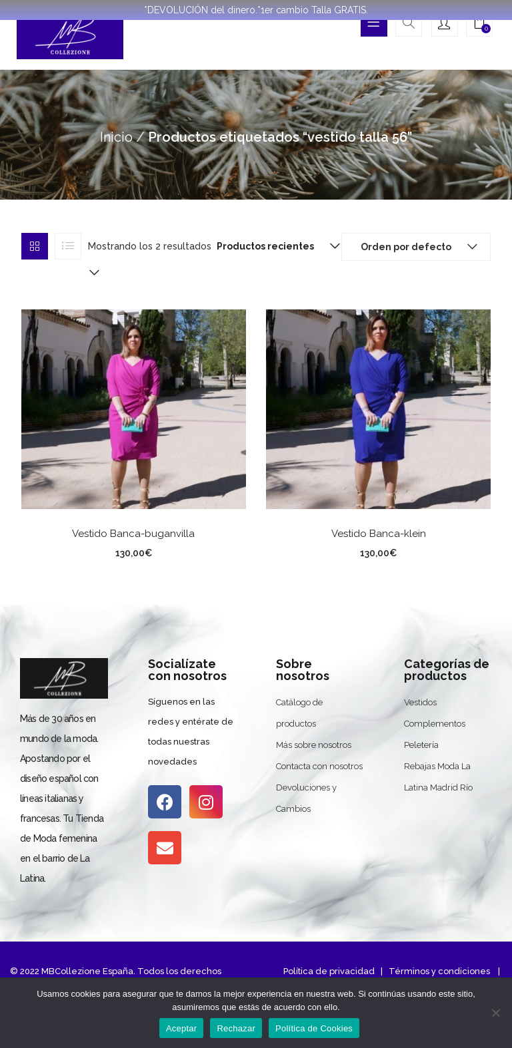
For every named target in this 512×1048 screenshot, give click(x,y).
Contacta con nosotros (319, 766)
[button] (479, 24)
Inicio (116, 137)
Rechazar (236, 1028)
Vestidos (420, 702)
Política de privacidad (329, 971)
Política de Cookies (314, 1028)
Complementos (434, 724)
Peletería (421, 745)
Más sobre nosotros (313, 745)
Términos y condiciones (438, 971)
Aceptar (181, 1028)
